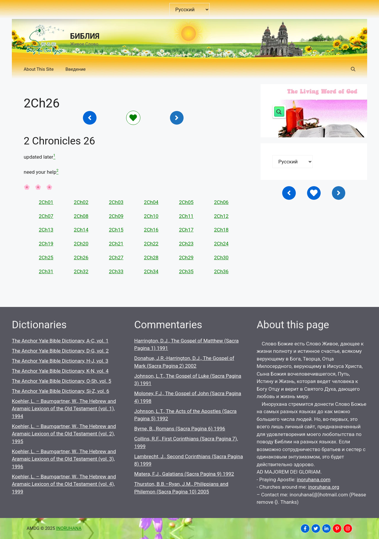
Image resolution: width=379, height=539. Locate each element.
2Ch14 (81, 230)
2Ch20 (81, 244)
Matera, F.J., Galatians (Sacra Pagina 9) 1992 (184, 474)
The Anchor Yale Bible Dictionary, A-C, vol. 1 (60, 341)
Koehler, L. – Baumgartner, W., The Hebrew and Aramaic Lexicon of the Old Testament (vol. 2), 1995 (64, 433)
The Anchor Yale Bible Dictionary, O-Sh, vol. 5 (61, 381)
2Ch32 (81, 271)
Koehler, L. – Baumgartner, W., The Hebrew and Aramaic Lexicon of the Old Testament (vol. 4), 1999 (64, 484)
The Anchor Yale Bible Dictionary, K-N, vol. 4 (60, 371)
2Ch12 (221, 216)
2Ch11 (186, 216)
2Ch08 (81, 216)
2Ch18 (221, 230)
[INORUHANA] (305, 528)
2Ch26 (81, 257)
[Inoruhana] (90, 118)
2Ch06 (221, 202)
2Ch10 (151, 216)
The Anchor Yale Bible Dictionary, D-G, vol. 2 (60, 351)
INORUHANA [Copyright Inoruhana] (68, 528)
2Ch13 (46, 230)
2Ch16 (151, 230)
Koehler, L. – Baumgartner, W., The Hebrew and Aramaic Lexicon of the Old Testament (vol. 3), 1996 (64, 458)
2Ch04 (151, 202)
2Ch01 (46, 202)
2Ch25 (46, 257)
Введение (75, 69)
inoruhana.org (323, 487)
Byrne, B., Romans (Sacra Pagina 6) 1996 (179, 429)
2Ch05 (186, 202)
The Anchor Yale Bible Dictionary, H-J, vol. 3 (60, 361)
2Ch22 (151, 244)
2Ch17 (186, 230)
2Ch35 (186, 271)
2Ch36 (221, 271)
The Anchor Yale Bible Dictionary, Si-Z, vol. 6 (60, 391)
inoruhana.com (313, 479)
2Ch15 (116, 230)
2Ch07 (46, 216)
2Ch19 (46, 244)
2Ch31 (46, 271)
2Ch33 (116, 271)
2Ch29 (186, 257)
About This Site (39, 69)
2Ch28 (151, 257)
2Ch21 (116, 244)
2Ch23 (186, 244)
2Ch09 (116, 216)
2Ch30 (221, 257)
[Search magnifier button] (279, 112)
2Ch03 (116, 202)
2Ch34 (151, 271)
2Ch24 (221, 244)
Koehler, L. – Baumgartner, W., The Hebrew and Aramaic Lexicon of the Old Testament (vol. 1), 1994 (64, 408)
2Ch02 (81, 202)
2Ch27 (116, 257)
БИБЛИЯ (84, 36)
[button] (353, 69)
